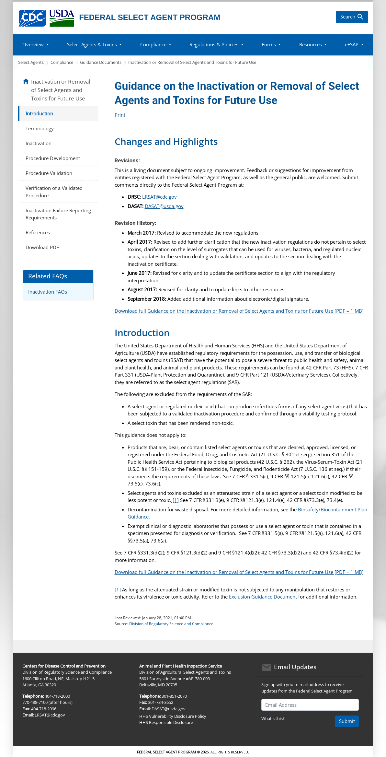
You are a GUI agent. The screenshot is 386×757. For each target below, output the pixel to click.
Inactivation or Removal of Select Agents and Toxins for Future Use (192, 62)
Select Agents (31, 62)
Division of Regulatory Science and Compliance (171, 623)
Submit (347, 721)
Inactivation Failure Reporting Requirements (58, 214)
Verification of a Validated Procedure (54, 192)
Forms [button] (269, 44)
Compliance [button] (153, 44)
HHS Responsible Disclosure (166, 722)
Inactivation (38, 143)
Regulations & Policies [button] (213, 44)
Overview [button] (33, 44)
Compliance (62, 62)
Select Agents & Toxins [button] (92, 44)
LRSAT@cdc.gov (159, 196)
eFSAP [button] (351, 44)
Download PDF (42, 247)
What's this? (273, 718)
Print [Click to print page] (120, 114)
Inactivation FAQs (47, 291)
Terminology (40, 128)
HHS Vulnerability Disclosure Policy (172, 716)
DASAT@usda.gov (164, 206)
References (38, 232)
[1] (175, 500)
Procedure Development (53, 158)
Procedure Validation (49, 173)
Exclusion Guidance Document (263, 596)
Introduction (39, 113)
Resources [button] (310, 44)
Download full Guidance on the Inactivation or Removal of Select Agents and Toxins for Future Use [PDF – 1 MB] (239, 311)
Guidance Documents (100, 62)
